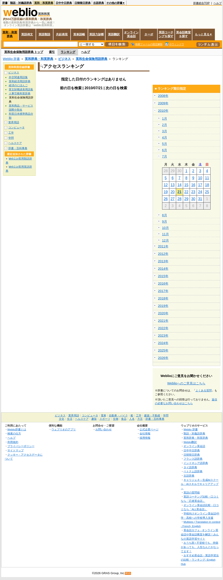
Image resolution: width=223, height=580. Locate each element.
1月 (164, 118)
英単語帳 (79, 34)
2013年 (163, 261)
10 (200, 178)
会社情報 (145, 433)
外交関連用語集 (18, 77)
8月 (164, 215)
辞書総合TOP (201, 3)
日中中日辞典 (64, 3)
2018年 (163, 298)
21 (179, 192)
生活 (69, 419)
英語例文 (27, 34)
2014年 (163, 268)
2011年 (163, 246)
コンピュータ (16, 127)
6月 (164, 150)
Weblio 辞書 (11, 59)
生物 (115, 419)
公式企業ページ (149, 429)
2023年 (163, 335)
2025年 (163, 350)
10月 (165, 228)
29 (186, 199)
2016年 (163, 283)
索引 (52, 52)
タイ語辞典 (190, 467)
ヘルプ (218, 3)
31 (200, 199)
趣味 (94, 419)
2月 (164, 125)
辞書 (5, 3)
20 (172, 192)
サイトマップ (15, 450)
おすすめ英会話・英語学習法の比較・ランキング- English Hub (200, 559)
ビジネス (64, 59)
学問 (11, 137)
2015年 (163, 276)
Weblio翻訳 (190, 442)
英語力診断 (96, 34)
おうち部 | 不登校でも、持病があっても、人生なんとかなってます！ (200, 547)
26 (166, 199)
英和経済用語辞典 (19, 81)
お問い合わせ (103, 429)
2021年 (163, 320)
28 (179, 199)
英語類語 (44, 34)
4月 (164, 137)
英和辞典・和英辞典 (39, 59)
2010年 (163, 110)
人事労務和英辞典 (19, 93)
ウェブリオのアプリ (63, 429)
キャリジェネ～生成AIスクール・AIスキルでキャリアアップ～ (199, 484)
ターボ (148, 34)
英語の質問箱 (192, 492)
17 (200, 185)
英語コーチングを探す (166, 34)
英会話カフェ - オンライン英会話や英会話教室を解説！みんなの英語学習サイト (200, 534)
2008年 (163, 96)
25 (207, 192)
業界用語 (13, 122)
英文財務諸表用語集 (21, 89)
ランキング (68, 52)
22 (186, 192)
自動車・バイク (118, 415)
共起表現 (62, 34)
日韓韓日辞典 (82, 3)
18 (207, 185)
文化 (61, 419)
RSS (128, 573)
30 (193, 199)
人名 (132, 419)
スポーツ (104, 419)
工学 (11, 132)
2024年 (163, 343)
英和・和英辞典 (43, 3)
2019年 (163, 306)
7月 (164, 156)
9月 (164, 221)
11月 (165, 234)
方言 (140, 419)
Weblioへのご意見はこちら (186, 383)
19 (166, 192)
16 (193, 185)
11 (207, 178)
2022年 (163, 328)
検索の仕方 (14, 433)
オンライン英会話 (131, 34)
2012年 (163, 254)
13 (172, 185)
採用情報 (145, 437)
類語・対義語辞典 (21, 3)
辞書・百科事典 (17, 148)
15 (186, 185)
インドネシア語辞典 (196, 462)
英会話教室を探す (183, 34)
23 (193, 192)
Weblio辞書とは (16, 429)
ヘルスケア (15, 143)
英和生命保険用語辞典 (91, 59)
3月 (164, 131)
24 (200, 192)
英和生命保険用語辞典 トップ (23, 52)
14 (179, 185)
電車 (103, 415)
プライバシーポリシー (20, 446)
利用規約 (12, 442)
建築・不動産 (152, 415)
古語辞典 (98, 3)
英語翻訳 (114, 34)
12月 (165, 240)
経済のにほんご (18, 85)
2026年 (163, 358)
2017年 (163, 291)
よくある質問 (203, 390)
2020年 (163, 313)
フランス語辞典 (193, 458)
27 (172, 199)
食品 (123, 419)
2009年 (163, 103)
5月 (164, 144)
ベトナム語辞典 (193, 471)
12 (166, 185)
